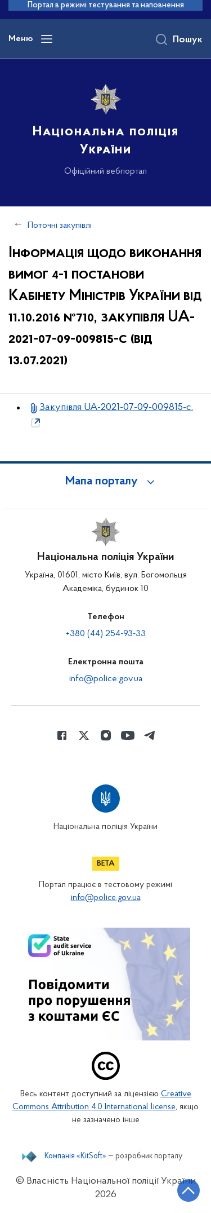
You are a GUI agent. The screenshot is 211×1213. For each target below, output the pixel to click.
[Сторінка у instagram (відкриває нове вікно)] (106, 735)
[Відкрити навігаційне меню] (46, 39)
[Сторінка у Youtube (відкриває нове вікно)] (127, 735)
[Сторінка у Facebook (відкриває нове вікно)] (62, 735)
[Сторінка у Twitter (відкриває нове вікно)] (84, 735)
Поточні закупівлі (60, 225)
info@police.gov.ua (105, 678)
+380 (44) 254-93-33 (106, 633)
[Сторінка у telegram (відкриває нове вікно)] (149, 735)
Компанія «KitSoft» (75, 1157)
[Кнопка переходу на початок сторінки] (188, 1190)
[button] (106, 481)
